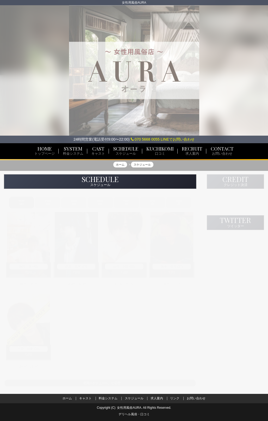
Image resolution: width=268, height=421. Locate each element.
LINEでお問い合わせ (178, 139)
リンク (174, 398)
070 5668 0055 (145, 139)
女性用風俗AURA (129, 408)
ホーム (67, 398)
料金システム (108, 398)
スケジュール (134, 398)
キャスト (85, 398)
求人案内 (157, 398)
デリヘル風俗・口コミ (134, 414)
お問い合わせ (196, 398)
